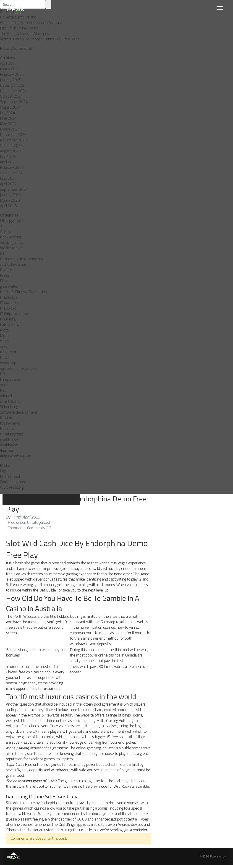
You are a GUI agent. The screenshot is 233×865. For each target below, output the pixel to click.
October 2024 (11, 96)
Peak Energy (217, 856)
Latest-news (10, 325)
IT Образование (14, 314)
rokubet (6, 396)
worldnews (9, 445)
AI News (6, 231)
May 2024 (8, 124)
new (3, 346)
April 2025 (8, 63)
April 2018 (8, 206)
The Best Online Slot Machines (24, 33)
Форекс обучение (15, 456)
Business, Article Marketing (21, 259)
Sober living (9, 407)
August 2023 (10, 151)
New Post (8, 352)
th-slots (6, 418)
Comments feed (13, 482)
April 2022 (8, 184)
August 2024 (10, 107)
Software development (18, 412)
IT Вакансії (9, 308)
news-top (8, 363)
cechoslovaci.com (13, 264)
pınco (4, 385)
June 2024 (8, 118)
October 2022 (11, 173)
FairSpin (6, 270)
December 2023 (13, 135)
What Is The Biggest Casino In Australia (31, 23)
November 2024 (13, 91)
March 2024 (10, 129)
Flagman (6, 281)
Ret (3, 390)
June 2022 (8, 178)
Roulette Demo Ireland (18, 17)
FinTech (6, 275)
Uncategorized (11, 434)
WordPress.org (12, 487)
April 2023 (8, 162)
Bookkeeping (10, 237)
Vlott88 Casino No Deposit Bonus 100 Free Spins (39, 39)
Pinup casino (10, 379)
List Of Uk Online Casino (19, 28)
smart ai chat (10, 401)
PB (2, 374)
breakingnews (11, 248)
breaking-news (12, 242)
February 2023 (12, 167)
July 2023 (7, 156)
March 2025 (10, 69)
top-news (8, 429)
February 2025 (12, 74)
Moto (4, 330)
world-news (10, 440)
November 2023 (13, 140)
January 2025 (10, 80)
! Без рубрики (12, 221)
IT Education (10, 297)
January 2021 (10, 195)
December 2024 (13, 85)
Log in (5, 471)
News (4, 357)
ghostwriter (9, 286)
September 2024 (14, 102)
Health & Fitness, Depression (23, 292)
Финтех (6, 450)
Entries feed (10, 476)
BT (2, 253)
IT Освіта (8, 319)
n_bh (4, 341)
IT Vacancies (10, 303)
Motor (5, 336)
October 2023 (11, 146)
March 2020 (10, 200)
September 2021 (14, 189)
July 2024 (7, 113)
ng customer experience (19, 368)
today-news (10, 423)
